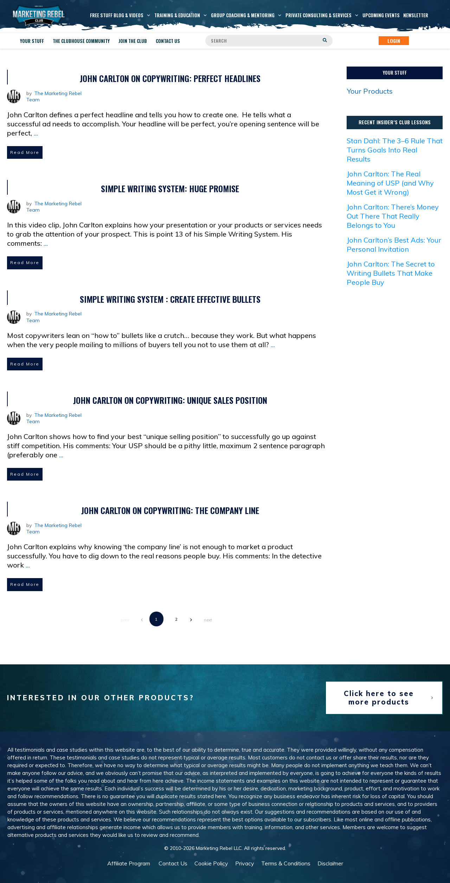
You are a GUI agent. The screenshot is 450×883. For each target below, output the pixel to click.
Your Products (370, 91)
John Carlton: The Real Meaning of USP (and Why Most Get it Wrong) (390, 182)
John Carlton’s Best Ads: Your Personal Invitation (394, 244)
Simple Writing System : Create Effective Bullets (170, 299)
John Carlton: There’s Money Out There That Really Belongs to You (393, 216)
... (36, 133)
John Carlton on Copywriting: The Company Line (170, 510)
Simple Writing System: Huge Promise (170, 188)
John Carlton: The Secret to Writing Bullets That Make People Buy (391, 273)
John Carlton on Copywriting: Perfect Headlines (170, 78)
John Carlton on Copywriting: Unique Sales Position (170, 400)
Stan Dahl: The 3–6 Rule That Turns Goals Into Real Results (395, 149)
